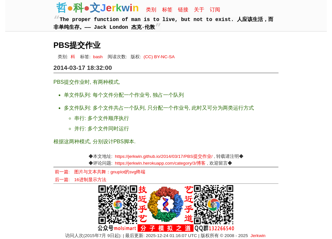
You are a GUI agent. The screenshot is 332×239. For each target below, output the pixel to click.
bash (97, 56)
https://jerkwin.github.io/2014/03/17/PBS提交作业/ (164, 156)
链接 (183, 9)
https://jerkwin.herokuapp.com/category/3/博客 (160, 163)
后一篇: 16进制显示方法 (80, 179)
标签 (167, 9)
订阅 (215, 9)
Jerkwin (258, 235)
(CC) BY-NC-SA (159, 56)
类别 (151, 9)
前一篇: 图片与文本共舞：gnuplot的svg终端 (100, 171)
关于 (199, 9)
